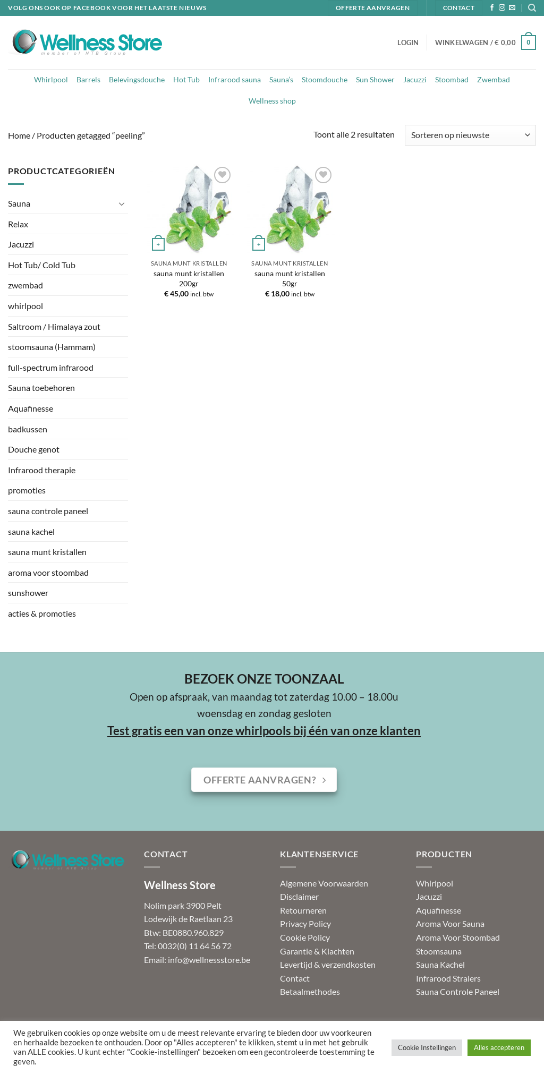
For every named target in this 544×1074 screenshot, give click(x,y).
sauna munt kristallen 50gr (289, 278)
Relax (18, 224)
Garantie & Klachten (317, 951)
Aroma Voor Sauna (450, 923)
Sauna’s (281, 79)
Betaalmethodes (310, 991)
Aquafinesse (30, 408)
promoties (27, 490)
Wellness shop (272, 100)
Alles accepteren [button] (499, 1047)
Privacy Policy (305, 923)
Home (19, 135)
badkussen (27, 429)
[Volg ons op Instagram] (502, 8)
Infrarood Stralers (448, 978)
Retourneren (303, 910)
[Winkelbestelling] (470, 135)
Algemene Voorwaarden (324, 883)
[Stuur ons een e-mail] (512, 8)
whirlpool (25, 306)
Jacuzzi (415, 79)
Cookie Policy (305, 937)
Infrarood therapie (41, 470)
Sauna (19, 203)
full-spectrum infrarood (51, 367)
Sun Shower (375, 79)
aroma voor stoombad (48, 572)
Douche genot (34, 449)
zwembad (25, 285)
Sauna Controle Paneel (457, 991)
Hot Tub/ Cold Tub (41, 265)
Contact (295, 978)
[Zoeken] (532, 8)
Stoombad (452, 79)
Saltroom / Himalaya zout (54, 326)
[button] (408, 42)
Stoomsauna (439, 951)
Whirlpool (51, 79)
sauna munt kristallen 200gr (189, 278)
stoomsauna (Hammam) (52, 347)
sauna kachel (31, 531)
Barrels (88, 79)
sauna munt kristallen (47, 552)
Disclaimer (299, 896)
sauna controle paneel (48, 511)
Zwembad (493, 79)
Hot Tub (186, 79)
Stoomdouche (324, 79)
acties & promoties (42, 613)
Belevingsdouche (137, 79)
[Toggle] (121, 203)
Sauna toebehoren (41, 387)
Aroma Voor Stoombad (458, 937)
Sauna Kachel (440, 964)
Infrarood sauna (234, 79)
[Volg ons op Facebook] (492, 8)
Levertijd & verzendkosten (328, 964)
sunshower (28, 592)
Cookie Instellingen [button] (427, 1047)
